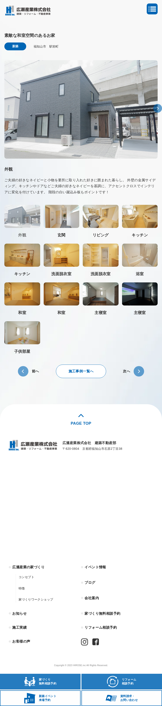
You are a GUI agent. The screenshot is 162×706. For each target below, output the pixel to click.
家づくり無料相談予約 (102, 613)
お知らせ (19, 613)
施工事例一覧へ (81, 371)
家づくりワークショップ (36, 599)
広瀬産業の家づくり (28, 567)
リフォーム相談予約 (100, 627)
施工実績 (19, 627)
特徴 (22, 588)
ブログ (89, 582)
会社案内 (91, 598)
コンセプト (26, 577)
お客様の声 (21, 641)
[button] (157, 108)
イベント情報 (95, 567)
